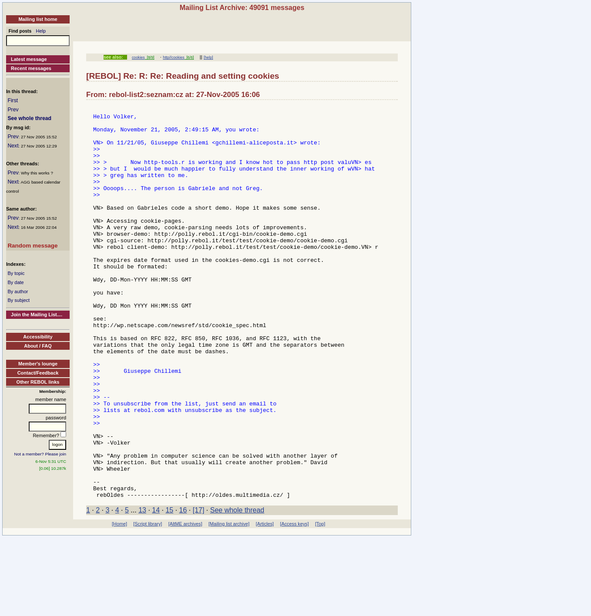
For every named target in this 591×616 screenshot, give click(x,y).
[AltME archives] (185, 602)
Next (12, 146)
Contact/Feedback (38, 372)
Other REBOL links (38, 382)
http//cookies (173, 57)
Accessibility (37, 336)
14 (156, 588)
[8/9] (149, 57)
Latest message (29, 59)
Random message (32, 245)
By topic (15, 273)
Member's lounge (37, 363)
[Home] (119, 602)
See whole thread (29, 118)
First (12, 100)
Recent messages (31, 68)
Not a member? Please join (40, 454)
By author (17, 291)
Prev (12, 110)
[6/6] (189, 57)
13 (142, 588)
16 (183, 588)
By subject (18, 300)
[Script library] (147, 602)
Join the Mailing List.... (36, 314)
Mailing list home (37, 19)
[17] (199, 588)
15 (169, 588)
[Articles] (265, 602)
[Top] (320, 602)
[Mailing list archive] (228, 602)
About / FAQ (38, 345)
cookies (138, 57)
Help (41, 30)
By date (15, 282)
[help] (208, 57)
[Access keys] (294, 602)
